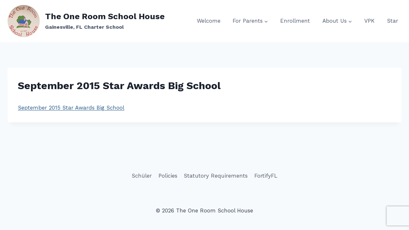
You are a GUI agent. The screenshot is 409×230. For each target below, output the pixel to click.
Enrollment (295, 21)
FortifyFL (265, 175)
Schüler (142, 175)
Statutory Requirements (216, 175)
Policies (167, 175)
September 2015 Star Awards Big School (71, 107)
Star (392, 21)
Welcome (208, 21)
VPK (369, 21)
